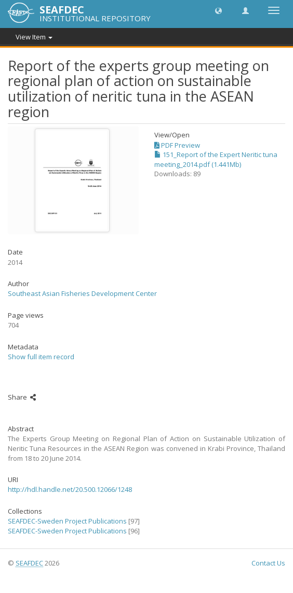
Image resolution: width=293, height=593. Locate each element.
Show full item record (41, 356)
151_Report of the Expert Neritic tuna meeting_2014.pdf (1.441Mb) (215, 159)
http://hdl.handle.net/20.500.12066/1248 (70, 489)
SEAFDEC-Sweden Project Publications (67, 521)
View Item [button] (34, 36)
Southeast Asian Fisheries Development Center (82, 293)
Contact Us (268, 563)
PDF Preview (177, 145)
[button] (218, 10)
